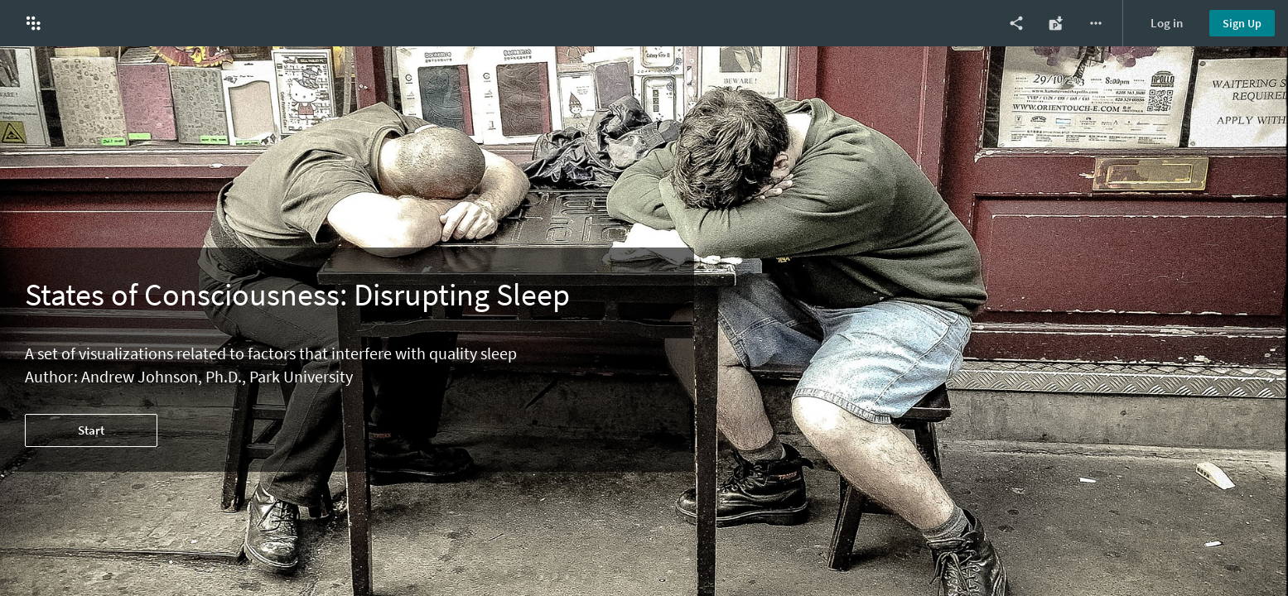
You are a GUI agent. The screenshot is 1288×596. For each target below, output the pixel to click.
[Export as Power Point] (1056, 23)
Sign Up (1242, 23)
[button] (33, 23)
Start (91, 430)
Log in (1167, 23)
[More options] (1096, 23)
